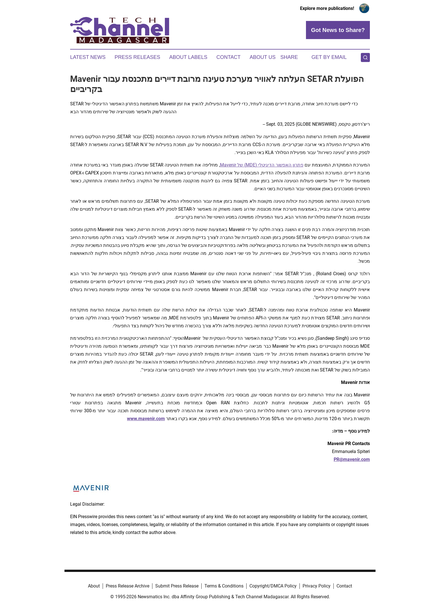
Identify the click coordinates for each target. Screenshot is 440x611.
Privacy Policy (317, 586)
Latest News (87, 57)
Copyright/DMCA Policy (273, 586)
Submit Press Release (177, 586)
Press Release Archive (127, 586)
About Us (263, 57)
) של (241, 165)
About (94, 586)
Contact (228, 57)
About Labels (188, 57)
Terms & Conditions (223, 586)
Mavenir (228, 165)
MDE (250, 165)
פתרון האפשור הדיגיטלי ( (279, 165)
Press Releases (137, 57)
